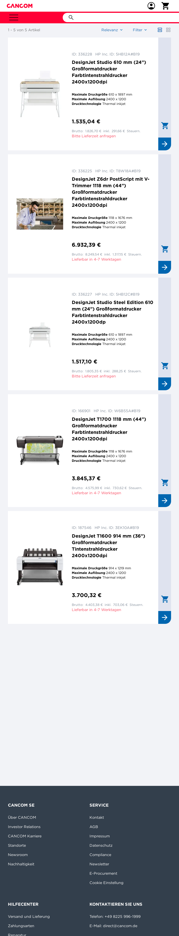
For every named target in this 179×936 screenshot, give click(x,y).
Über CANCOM (22, 817)
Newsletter (99, 864)
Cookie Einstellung (107, 882)
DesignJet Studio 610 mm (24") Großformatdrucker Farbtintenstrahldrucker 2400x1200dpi (109, 72)
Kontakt (97, 817)
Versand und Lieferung (29, 916)
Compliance (100, 854)
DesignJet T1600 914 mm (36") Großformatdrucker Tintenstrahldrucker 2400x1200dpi (108, 545)
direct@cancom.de (120, 925)
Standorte (17, 845)
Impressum (100, 836)
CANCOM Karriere (24, 836)
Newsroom (18, 854)
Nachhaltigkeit (21, 864)
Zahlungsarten (21, 925)
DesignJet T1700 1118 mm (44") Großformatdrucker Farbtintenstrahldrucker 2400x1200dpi (109, 429)
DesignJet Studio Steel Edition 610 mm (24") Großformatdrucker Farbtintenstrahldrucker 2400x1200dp (112, 312)
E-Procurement (103, 873)
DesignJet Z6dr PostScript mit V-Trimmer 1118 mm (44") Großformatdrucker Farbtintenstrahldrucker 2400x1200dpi (110, 192)
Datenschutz (101, 845)
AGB (94, 826)
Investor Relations (24, 826)
